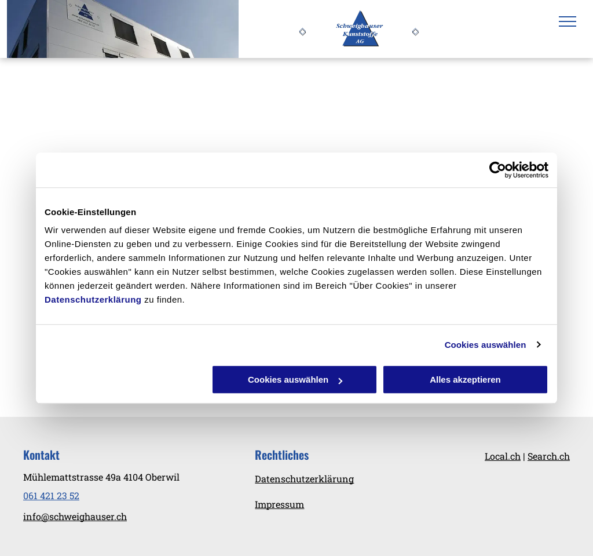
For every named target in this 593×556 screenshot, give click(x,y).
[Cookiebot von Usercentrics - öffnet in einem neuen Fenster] (497, 170)
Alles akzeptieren (465, 379)
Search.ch (549, 456)
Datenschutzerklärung (93, 299)
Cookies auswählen (485, 345)
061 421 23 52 (51, 495)
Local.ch (503, 456)
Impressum (279, 504)
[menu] (567, 21)
